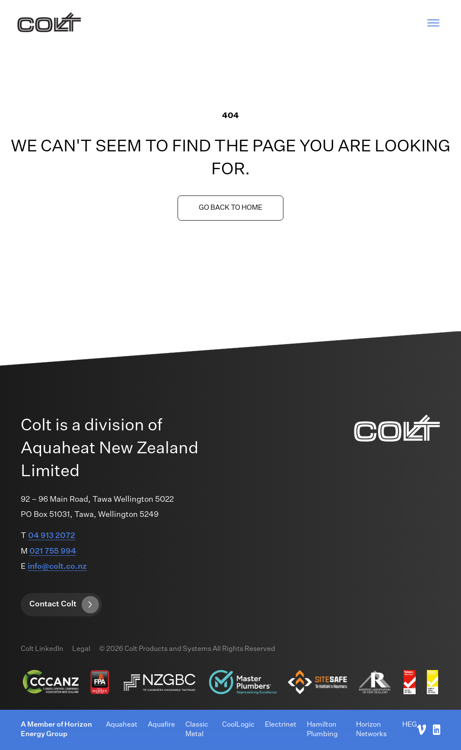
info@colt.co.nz (57, 567)
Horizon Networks (371, 729)
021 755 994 (52, 551)
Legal (81, 649)
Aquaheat (121, 724)
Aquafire (161, 724)
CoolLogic (238, 724)
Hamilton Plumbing (322, 729)
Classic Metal (196, 729)
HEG (409, 724)
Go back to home (230, 208)
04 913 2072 (51, 536)
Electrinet (280, 724)
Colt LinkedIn (42, 649)
